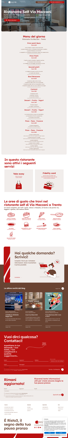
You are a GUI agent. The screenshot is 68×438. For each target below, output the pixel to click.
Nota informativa (25, 369)
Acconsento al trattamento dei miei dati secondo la (17, 369)
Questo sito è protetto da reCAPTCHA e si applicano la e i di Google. (14, 370)
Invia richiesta (56, 369)
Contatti (29, 410)
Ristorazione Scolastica (9, 410)
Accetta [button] (61, 432)
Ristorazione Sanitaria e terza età (11, 412)
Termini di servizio (20, 370)
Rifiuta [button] (49, 432)
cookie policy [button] (46, 425)
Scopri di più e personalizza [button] (55, 435)
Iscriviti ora (58, 395)
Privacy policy (15, 370)
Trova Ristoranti (42, 2)
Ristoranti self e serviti (9, 407)
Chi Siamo (29, 407)
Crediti (59, 410)
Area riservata (45, 407)
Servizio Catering (8, 414)
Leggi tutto (8, 327)
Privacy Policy (60, 407)
